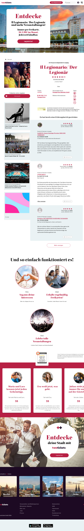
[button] (66, 2)
